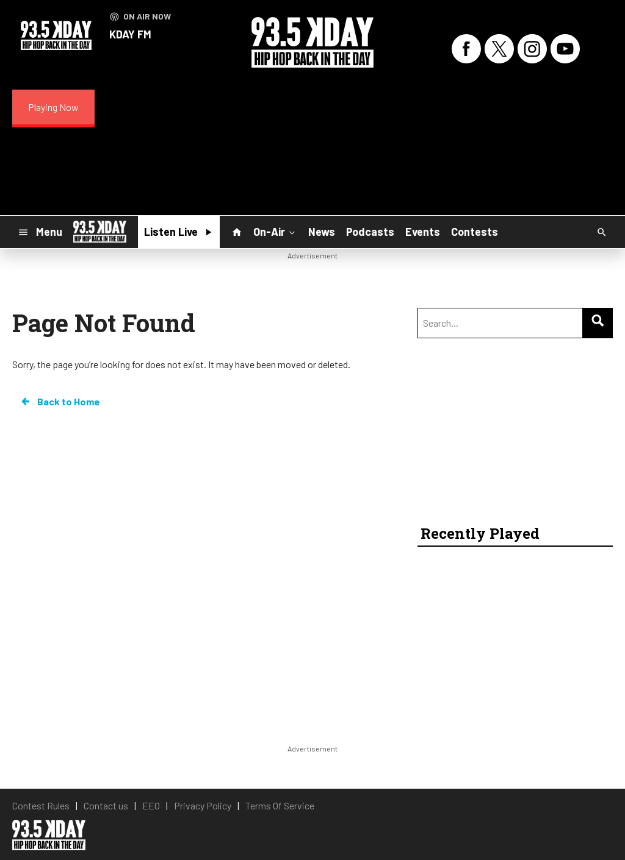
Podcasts (370, 231)
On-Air (275, 231)
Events (422, 231)
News (321, 231)
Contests (474, 231)
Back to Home (60, 402)
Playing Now (53, 107)
